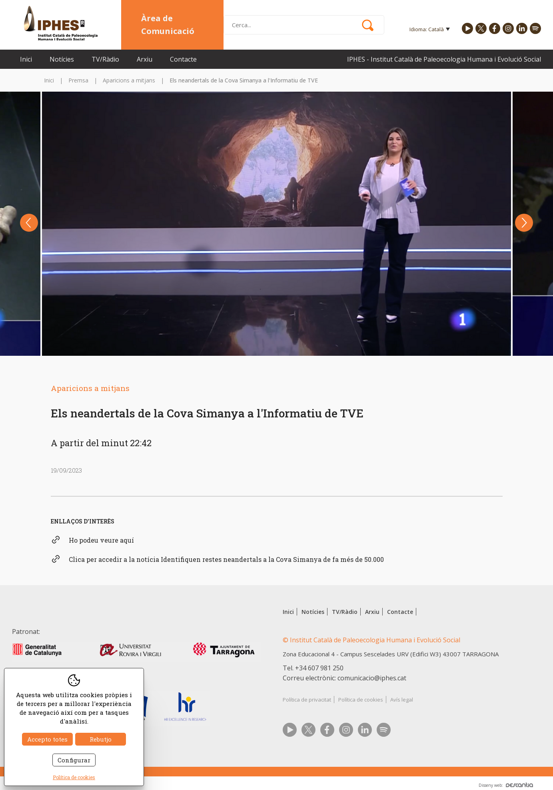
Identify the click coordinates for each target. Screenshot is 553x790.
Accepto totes (47, 739)
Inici (26, 59)
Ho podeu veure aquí (101, 540)
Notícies (62, 59)
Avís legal (401, 699)
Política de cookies (360, 699)
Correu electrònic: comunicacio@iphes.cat (344, 678)
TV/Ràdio (105, 59)
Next (524, 223)
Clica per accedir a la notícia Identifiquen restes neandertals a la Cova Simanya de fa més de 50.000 (226, 559)
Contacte (183, 59)
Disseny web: (506, 785)
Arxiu (144, 59)
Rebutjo (101, 739)
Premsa (78, 80)
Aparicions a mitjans (129, 80)
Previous (29, 223)
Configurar (74, 760)
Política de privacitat (307, 699)
